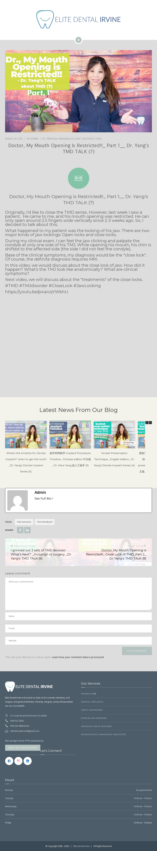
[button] (150, 422)
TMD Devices (24, 522)
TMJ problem (44, 522)
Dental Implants (92, 702)
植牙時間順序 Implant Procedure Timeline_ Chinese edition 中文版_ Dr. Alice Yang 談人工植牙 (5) (70, 459)
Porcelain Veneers (94, 718)
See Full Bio (43, 498)
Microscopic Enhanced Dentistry (103, 734)
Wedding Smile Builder (96, 726)
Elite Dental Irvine (81, 846)
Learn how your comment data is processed (78, 657)
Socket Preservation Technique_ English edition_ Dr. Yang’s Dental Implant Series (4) (114, 459)
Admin (34, 138)
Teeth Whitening (92, 710)
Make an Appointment (22, 747)
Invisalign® (88, 693)
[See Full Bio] (52, 498)
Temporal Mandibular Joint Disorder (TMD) (73, 138)
